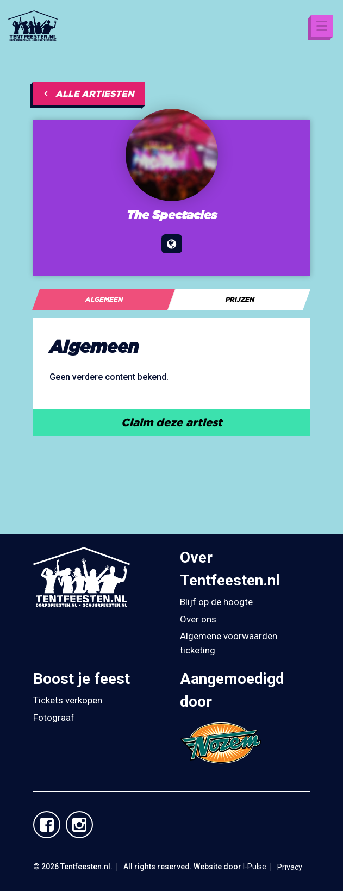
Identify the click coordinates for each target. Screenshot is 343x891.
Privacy (289, 867)
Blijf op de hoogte (216, 601)
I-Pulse (254, 866)
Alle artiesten (89, 93)
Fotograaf (53, 717)
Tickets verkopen (67, 700)
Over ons (198, 619)
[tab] (103, 299)
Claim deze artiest (171, 422)
